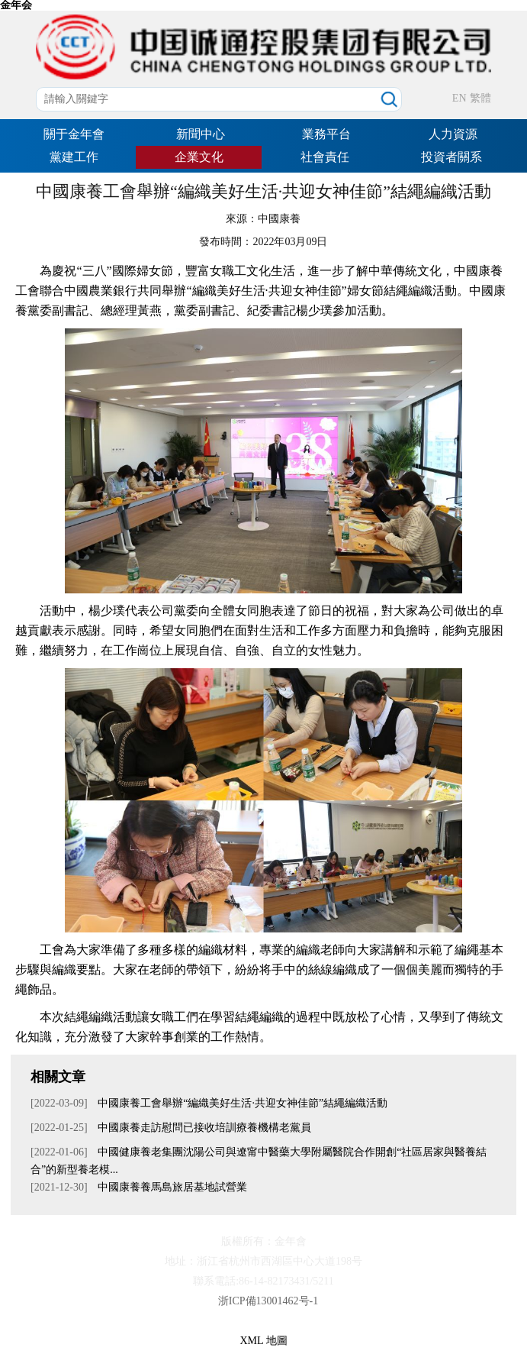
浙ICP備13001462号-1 (268, 1301)
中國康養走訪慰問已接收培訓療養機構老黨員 (203, 1127)
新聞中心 (200, 134)
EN (459, 98)
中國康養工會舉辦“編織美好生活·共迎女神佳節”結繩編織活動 (241, 1103)
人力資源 (453, 134)
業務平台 (326, 134)
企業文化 (199, 156)
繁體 (480, 98)
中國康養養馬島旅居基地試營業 (171, 1187)
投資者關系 (451, 156)
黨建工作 (74, 156)
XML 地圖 (263, 1340)
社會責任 (324, 156)
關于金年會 (73, 134)
